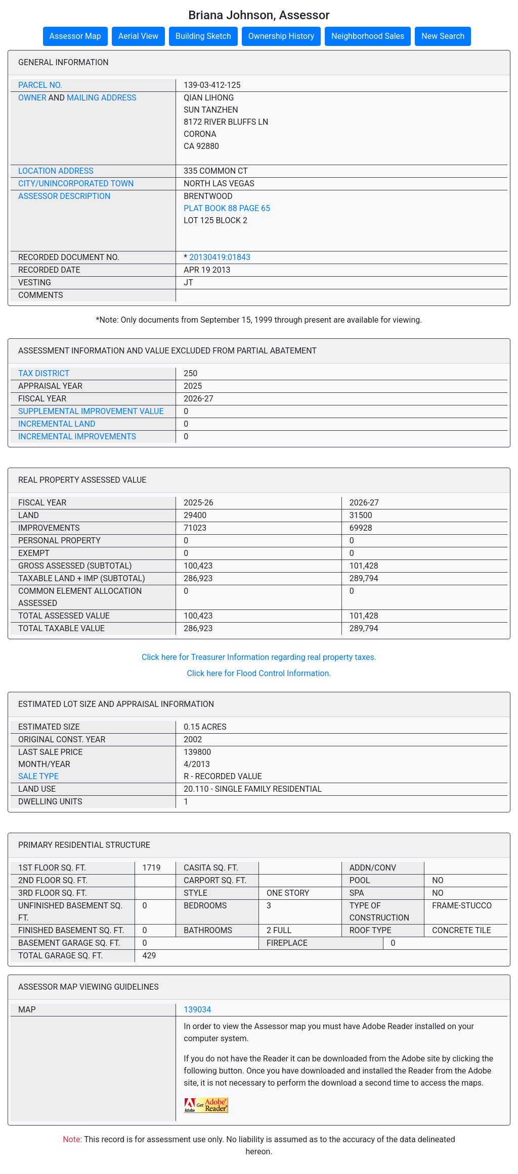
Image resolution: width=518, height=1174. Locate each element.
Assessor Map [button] (75, 36)
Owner (32, 98)
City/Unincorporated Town (76, 183)
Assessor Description (64, 196)
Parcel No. (40, 85)
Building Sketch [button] (203, 36)
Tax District (43, 373)
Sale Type (38, 776)
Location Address (56, 171)
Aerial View (138, 36)
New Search (442, 36)
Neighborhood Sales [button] (367, 36)
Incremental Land (56, 424)
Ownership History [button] (281, 36)
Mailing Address (102, 98)
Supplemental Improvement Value (91, 411)
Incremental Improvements (77, 436)
